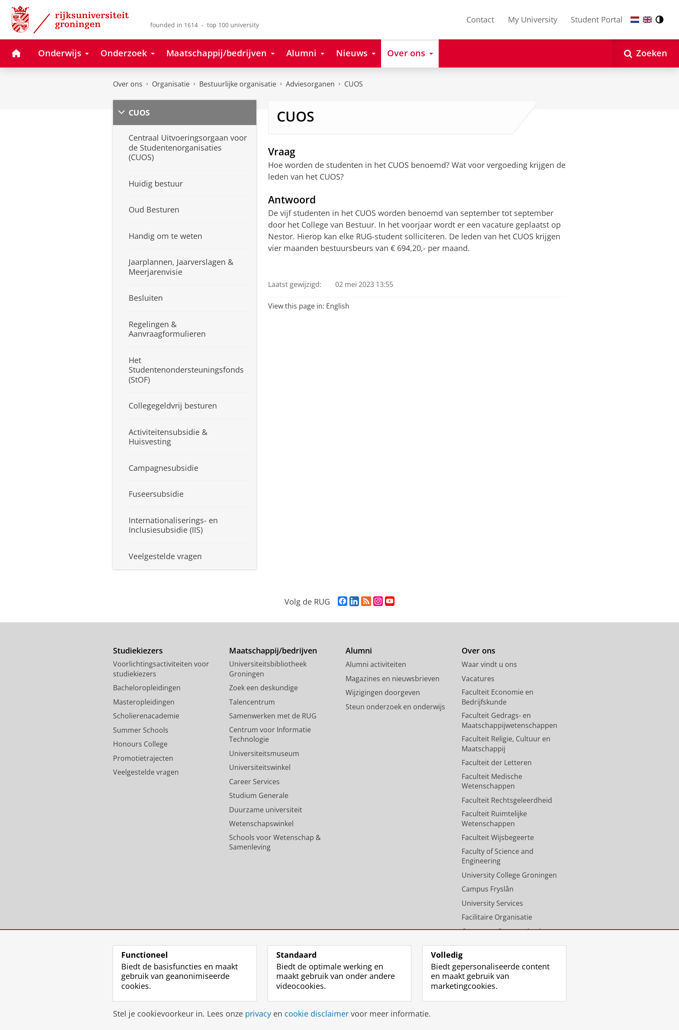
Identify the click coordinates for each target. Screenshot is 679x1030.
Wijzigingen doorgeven (383, 692)
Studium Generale (258, 795)
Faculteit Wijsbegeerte (498, 837)
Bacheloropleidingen (147, 687)
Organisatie (171, 84)
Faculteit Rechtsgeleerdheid (507, 800)
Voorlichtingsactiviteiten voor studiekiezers (161, 669)
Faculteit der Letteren (497, 762)
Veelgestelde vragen (146, 772)
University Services (492, 903)
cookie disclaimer (317, 1013)
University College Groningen (509, 875)
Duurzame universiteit (265, 809)
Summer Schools (140, 730)
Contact (480, 19)
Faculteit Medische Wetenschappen (492, 781)
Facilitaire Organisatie (497, 917)
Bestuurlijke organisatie (237, 84)
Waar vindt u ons (489, 664)
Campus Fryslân (488, 889)
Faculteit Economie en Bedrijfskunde (498, 697)
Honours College (140, 744)
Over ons (127, 84)
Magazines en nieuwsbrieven (393, 678)
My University (532, 19)
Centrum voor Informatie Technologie (270, 734)
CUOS (353, 84)
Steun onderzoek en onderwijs (395, 706)
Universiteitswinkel (260, 767)
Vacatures (478, 678)
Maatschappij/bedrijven (273, 651)
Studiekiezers (138, 651)
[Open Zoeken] (645, 53)
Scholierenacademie (146, 716)
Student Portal (597, 19)
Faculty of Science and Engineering (498, 856)
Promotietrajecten (143, 758)
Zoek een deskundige (263, 687)
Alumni (359, 651)
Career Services (254, 781)
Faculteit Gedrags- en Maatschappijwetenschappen (509, 720)
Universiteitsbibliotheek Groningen (268, 669)
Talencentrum (252, 702)
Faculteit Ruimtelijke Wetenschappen (494, 818)
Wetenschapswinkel (261, 823)
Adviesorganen (310, 84)
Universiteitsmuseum (264, 753)
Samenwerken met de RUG (273, 716)
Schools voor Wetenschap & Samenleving (275, 842)
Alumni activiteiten (376, 664)
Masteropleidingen (144, 702)
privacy (258, 1013)
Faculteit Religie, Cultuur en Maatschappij (506, 743)
